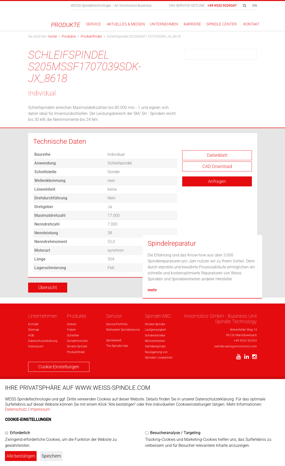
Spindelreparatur (172, 324)
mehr (152, 370)
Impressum (40, 409)
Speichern (51, 456)
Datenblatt (217, 159)
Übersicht (47, 292)
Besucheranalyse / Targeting (175, 432)
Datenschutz (16, 409)
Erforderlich (20, 432)
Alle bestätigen (20, 456)
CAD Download (217, 171)
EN (254, 5)
